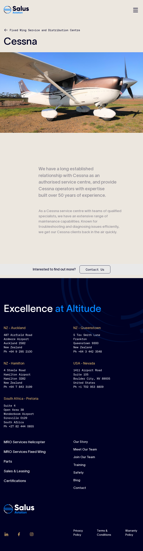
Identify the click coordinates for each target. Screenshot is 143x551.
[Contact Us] (95, 269)
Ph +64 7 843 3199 (18, 387)
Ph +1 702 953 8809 (88, 387)
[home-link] (16, 10)
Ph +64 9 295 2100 (18, 351)
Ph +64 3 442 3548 (87, 351)
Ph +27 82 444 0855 (19, 426)
